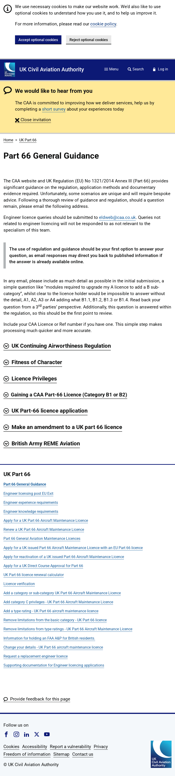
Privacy (101, 746)
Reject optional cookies (88, 40)
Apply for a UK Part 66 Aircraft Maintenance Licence (45, 520)
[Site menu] (111, 70)
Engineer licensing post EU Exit (28, 493)
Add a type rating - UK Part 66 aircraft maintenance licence (50, 611)
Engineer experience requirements (30, 502)
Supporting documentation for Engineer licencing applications (53, 665)
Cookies (11, 746)
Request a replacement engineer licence (35, 656)
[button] (33, 119)
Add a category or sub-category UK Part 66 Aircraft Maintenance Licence (62, 593)
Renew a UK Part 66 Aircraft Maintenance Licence (43, 529)
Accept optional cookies (38, 40)
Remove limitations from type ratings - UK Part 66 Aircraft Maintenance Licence (67, 629)
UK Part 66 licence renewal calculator (33, 575)
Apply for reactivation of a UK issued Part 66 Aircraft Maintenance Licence (63, 557)
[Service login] (161, 70)
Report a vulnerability (70, 746)
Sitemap (61, 754)
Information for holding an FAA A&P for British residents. (49, 638)
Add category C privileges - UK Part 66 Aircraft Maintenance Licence (58, 602)
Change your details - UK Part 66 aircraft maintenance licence (53, 647)
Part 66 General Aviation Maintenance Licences (41, 538)
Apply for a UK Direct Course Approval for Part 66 (43, 566)
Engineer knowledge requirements (30, 511)
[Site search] (135, 70)
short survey (54, 109)
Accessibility (34, 746)
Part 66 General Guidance (24, 484)
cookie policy (103, 24)
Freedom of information (27, 754)
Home (8, 140)
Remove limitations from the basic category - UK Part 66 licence (55, 620)
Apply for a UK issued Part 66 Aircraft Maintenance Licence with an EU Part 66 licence (73, 548)
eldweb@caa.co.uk (117, 217)
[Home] (9, 70)
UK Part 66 (27, 140)
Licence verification (19, 584)
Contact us (82, 754)
